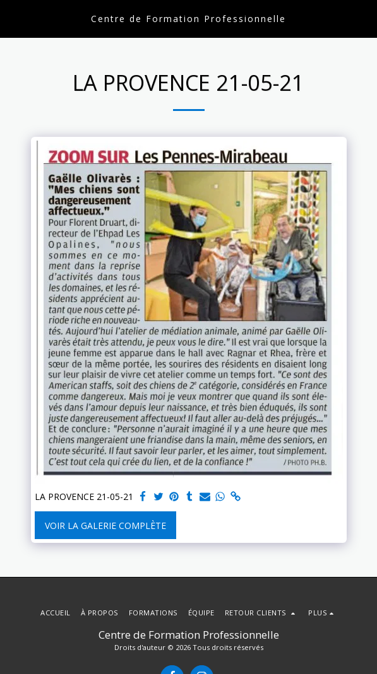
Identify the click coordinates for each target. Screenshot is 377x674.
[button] (14, 18)
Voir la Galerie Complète (105, 526)
